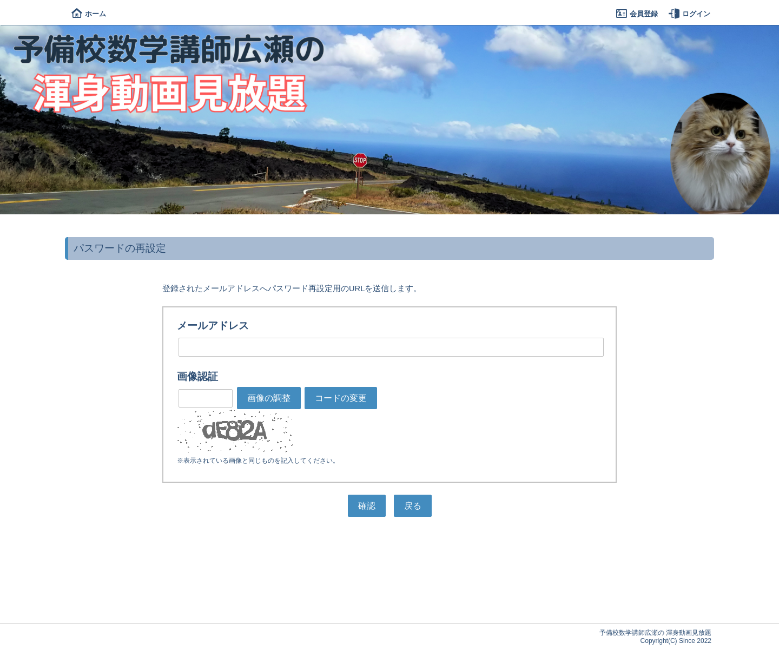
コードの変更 (341, 398)
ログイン (689, 14)
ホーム (88, 14)
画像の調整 (269, 398)
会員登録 (637, 14)
